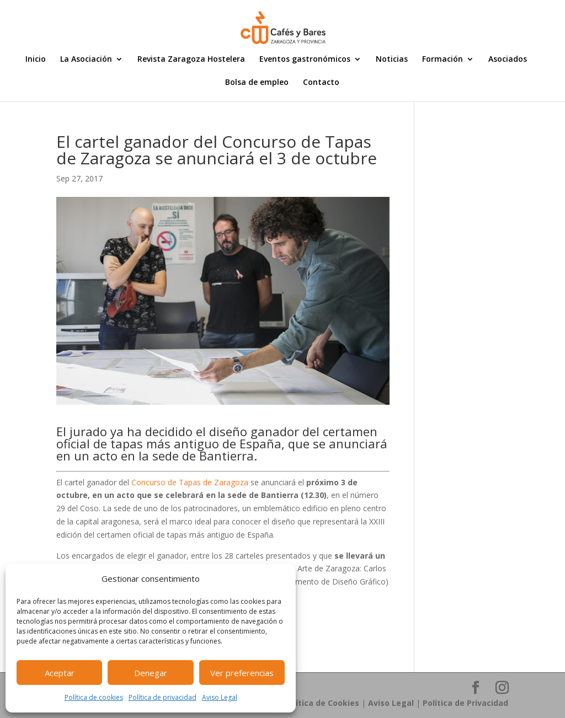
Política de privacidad (162, 697)
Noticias (392, 59)
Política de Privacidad (465, 703)
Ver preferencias (242, 672)
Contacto (321, 82)
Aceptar (59, 672)
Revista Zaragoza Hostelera (191, 59)
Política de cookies (94, 697)
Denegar (150, 672)
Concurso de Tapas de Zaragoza (189, 482)
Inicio (35, 59)
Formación (442, 59)
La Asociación (86, 59)
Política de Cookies (321, 703)
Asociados (507, 59)
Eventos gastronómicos (304, 59)
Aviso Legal (219, 697)
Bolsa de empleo (257, 82)
